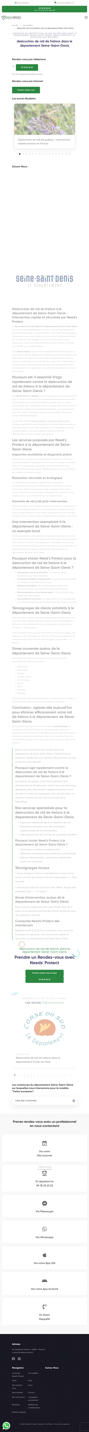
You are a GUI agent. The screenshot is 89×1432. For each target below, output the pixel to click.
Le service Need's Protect (18, 1374)
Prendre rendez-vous (26, 90)
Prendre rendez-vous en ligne (44, 973)
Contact (31, 1393)
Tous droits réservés (62, 1424)
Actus (30, 1385)
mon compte (22, 3)
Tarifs (14, 1381)
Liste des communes (25, 1101)
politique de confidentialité (34, 1406)
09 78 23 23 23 (27, 67)
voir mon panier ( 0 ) (64, 3)
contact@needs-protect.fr (23, 1352)
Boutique (15, 1405)
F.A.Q (30, 1381)
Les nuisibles (28, 25)
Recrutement (17, 1393)
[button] (19, 154)
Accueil (15, 25)
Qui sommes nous (17, 1386)
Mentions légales (19, 1412)
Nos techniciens (18, 1397)
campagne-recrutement (33, 1398)
